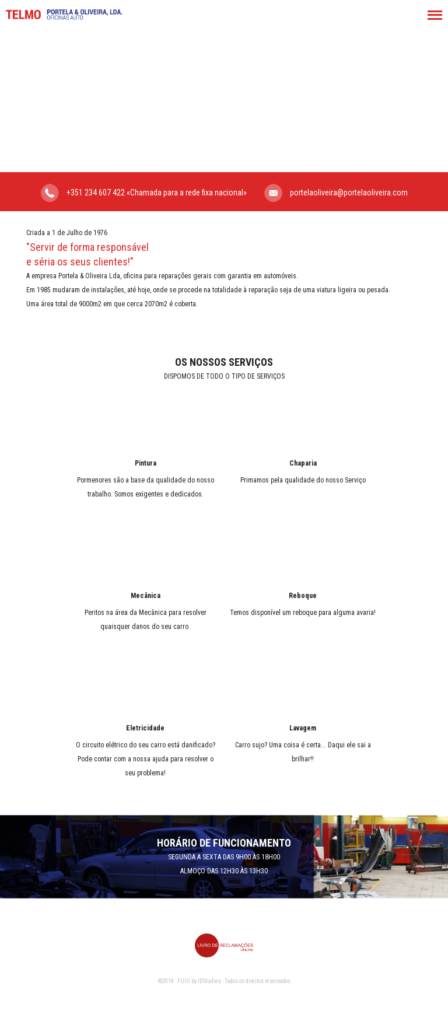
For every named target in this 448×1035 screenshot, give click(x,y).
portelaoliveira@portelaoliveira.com (336, 193)
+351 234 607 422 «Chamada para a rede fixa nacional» (144, 193)
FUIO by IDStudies (199, 981)
